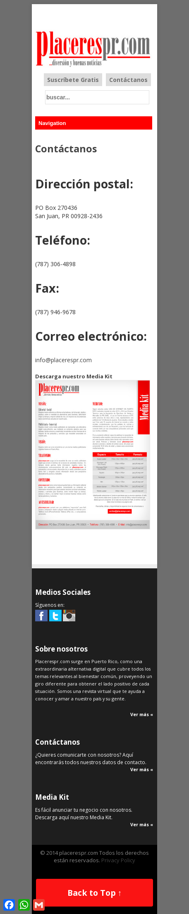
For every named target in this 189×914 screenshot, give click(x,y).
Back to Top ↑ (94, 892)
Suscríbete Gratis (73, 80)
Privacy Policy (118, 860)
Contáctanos (128, 80)
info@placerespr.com (63, 360)
